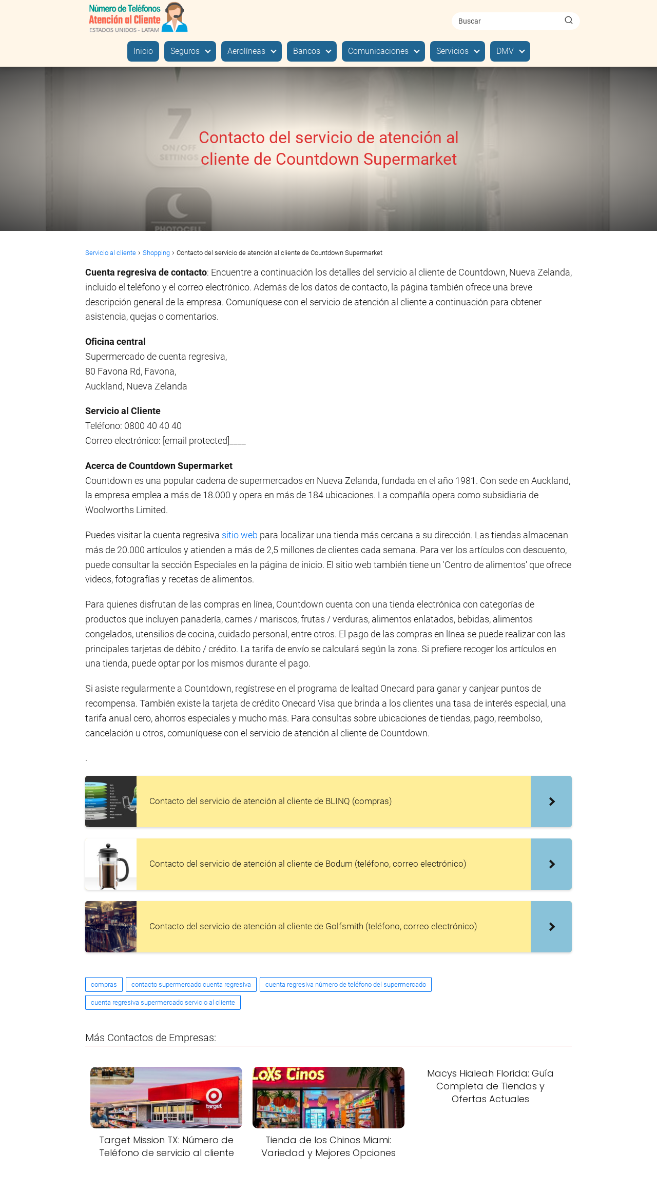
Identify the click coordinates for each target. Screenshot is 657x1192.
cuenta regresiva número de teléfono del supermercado (345, 984)
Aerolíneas (246, 51)
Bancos (306, 51)
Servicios (452, 51)
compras (104, 984)
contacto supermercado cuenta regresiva (191, 984)
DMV (505, 51)
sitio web (241, 535)
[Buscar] (568, 20)
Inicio (143, 51)
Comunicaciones (378, 51)
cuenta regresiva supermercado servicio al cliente (163, 1002)
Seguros (185, 51)
